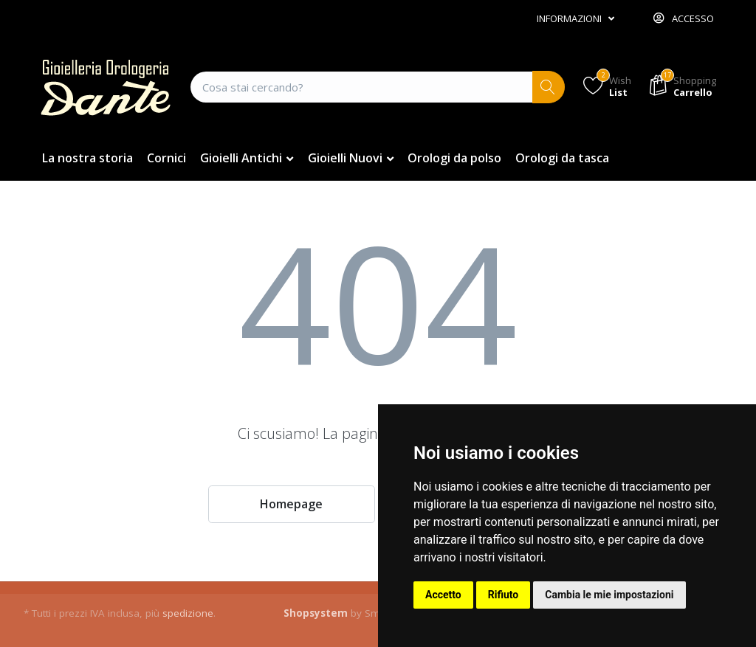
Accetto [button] (443, 595)
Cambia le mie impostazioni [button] (609, 595)
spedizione (187, 613)
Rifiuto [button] (503, 595)
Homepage (291, 504)
